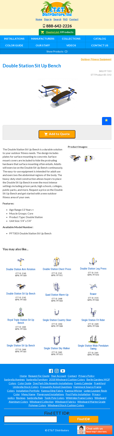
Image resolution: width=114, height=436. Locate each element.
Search (57, 19)
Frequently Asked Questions (56, 386)
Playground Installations (50, 394)
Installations (14, 38)
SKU (101, 71)
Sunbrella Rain (35, 397)
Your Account (58, 375)
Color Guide (14, 45)
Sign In (48, 19)
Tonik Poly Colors (54, 397)
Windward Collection (42, 401)
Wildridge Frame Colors (79, 397)
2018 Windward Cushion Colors (67, 379)
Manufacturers (42, 38)
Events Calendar (83, 383)
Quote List (52, 32)
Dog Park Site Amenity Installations (53, 383)
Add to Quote (56, 134)
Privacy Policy (86, 375)
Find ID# (83, 419)
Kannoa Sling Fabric (52, 390)
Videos (71, 45)
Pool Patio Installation (78, 394)
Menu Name (28, 394)
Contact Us (99, 45)
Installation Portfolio (28, 390)
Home (39, 19)
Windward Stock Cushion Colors (66, 405)
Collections (71, 38)
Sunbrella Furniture (37, 379)
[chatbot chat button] (94, 429)
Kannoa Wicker (73, 390)
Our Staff (43, 45)
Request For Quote (38, 375)
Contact (73, 19)
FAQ (65, 19)
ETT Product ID (98, 74)
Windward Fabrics (65, 401)
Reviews (20, 397)
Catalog (99, 38)
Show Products (57, 51)
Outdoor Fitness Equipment (96, 59)
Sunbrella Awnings (14, 379)
